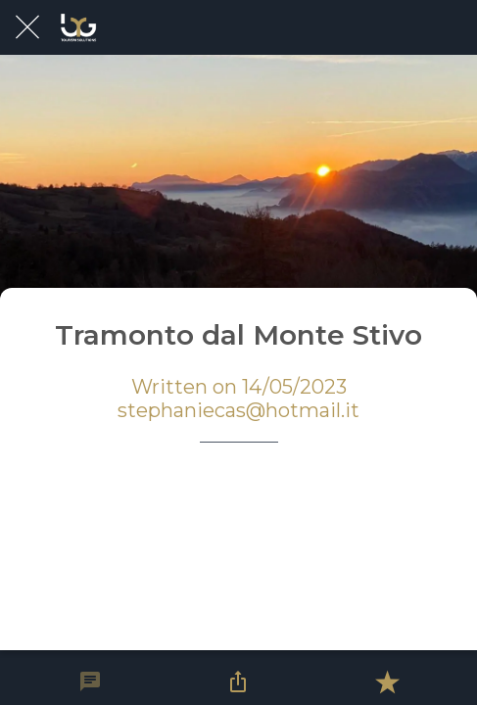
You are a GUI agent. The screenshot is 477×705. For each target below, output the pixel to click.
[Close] (27, 27)
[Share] (238, 681)
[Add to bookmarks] (386, 681)
